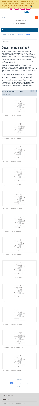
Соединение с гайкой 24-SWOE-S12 (12, 370)
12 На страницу (7, 94)
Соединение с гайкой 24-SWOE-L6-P (12, 301)
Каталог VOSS (12, 34)
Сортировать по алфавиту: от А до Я (13, 91)
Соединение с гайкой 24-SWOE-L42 (12, 278)
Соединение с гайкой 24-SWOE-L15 (12, 161)
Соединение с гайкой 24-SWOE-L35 (12, 254)
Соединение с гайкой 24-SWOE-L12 (12, 138)
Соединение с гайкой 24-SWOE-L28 (12, 231)
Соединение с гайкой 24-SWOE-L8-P (12, 324)
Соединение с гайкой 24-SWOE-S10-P (12, 347)
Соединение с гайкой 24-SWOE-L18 (12, 185)
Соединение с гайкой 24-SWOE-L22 (12, 208)
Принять (33, 7)
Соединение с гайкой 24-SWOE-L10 (12, 115)
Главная (4, 34)
